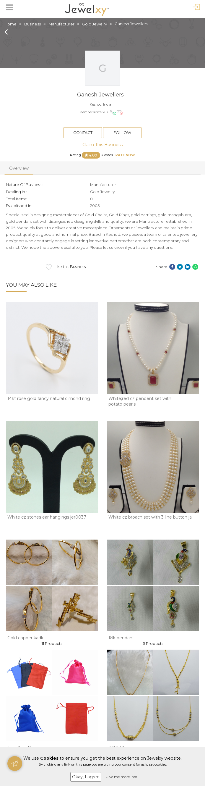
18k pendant (121, 637)
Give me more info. (121, 776)
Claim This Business (102, 144)
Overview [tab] (19, 168)
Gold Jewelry (94, 24)
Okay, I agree (86, 776)
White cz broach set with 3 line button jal (150, 517)
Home (10, 24)
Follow (122, 132)
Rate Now (125, 155)
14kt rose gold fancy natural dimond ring (48, 398)
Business (32, 24)
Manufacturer (61, 24)
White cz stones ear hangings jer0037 (46, 517)
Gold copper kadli (25, 637)
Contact (82, 132)
